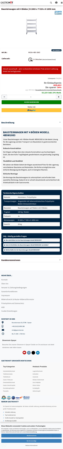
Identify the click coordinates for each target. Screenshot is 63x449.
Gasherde (35, 377)
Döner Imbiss (36, 385)
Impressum (5, 295)
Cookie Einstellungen (9, 311)
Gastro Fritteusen (8, 379)
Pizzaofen (6, 391)
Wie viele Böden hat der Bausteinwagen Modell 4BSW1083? (24, 240)
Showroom (20, 344)
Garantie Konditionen (9, 291)
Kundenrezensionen (10, 260)
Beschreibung (7, 122)
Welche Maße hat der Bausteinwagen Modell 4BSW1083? (23, 250)
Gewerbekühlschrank (9, 382)
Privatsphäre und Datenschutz (12, 303)
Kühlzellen (35, 374)
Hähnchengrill (36, 391)
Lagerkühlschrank (38, 371)
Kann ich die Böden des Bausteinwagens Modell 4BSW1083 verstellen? (27, 245)
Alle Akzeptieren (31, 435)
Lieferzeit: (6, 58)
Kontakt (4, 279)
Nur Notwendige (31, 441)
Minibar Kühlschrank (38, 379)
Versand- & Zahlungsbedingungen (14, 287)
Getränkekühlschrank (9, 371)
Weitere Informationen (31, 445)
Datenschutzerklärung (31, 432)
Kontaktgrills (36, 388)
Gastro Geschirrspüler (9, 385)
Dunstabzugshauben (9, 388)
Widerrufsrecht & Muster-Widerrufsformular (17, 299)
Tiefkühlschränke (7, 374)
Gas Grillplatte (37, 382)
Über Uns (4, 283)
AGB (2, 307)
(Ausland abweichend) (49, 59)
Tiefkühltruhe (6, 377)
